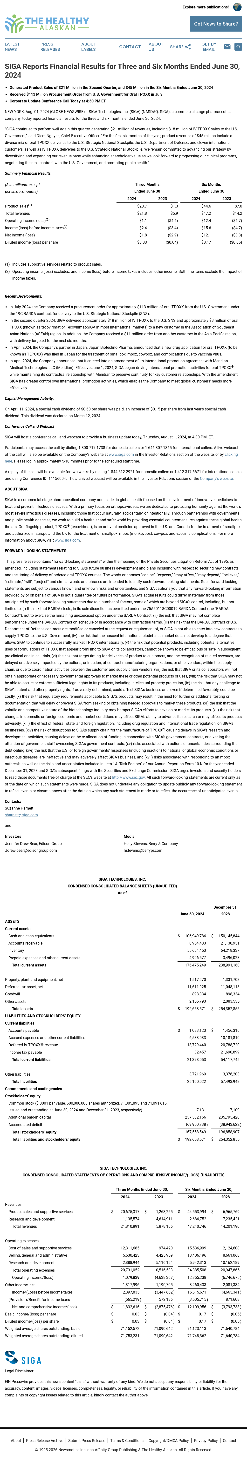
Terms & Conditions (127, 1440)
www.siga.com (121, 454)
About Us (156, 46)
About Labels (88, 46)
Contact (130, 46)
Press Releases (50, 46)
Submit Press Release (86, 1440)
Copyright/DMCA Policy (169, 1440)
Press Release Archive (44, 1440)
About (16, 1440)
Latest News (12, 46)
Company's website (216, 478)
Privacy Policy (206, 1440)
